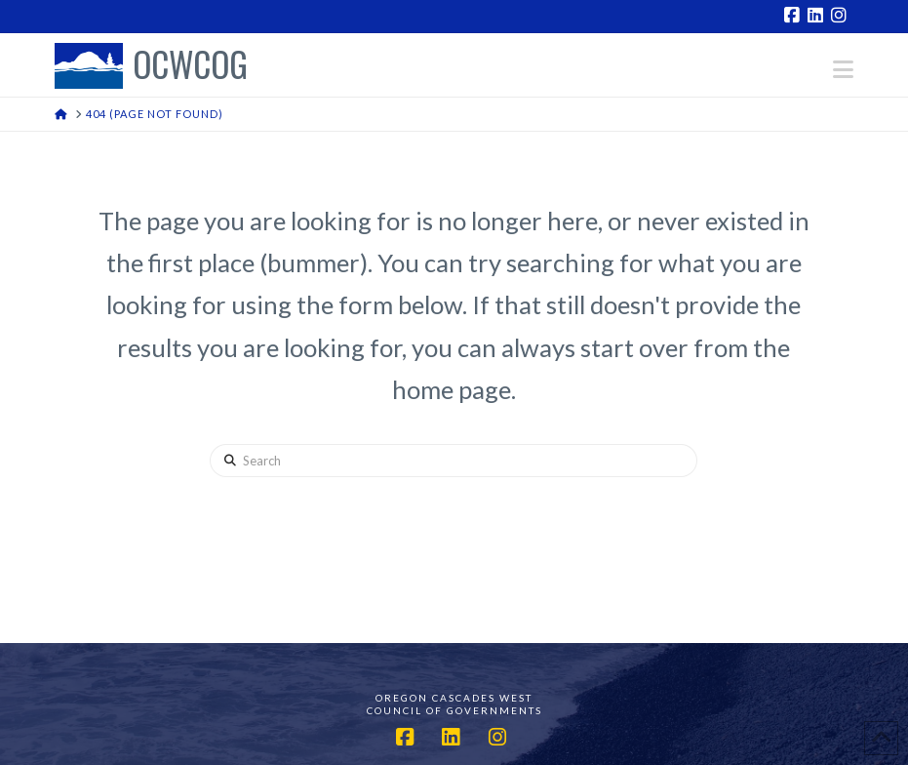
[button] (843, 69)
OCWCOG (190, 66)
